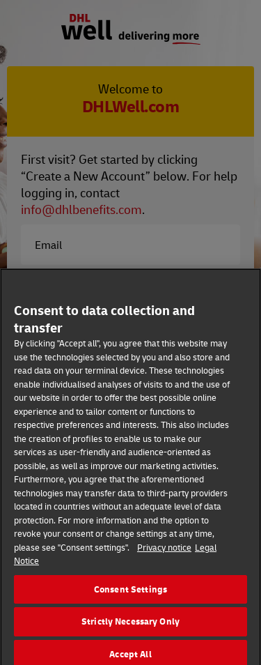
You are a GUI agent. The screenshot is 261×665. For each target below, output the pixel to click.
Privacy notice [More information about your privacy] (164, 550)
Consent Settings (130, 592)
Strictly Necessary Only (130, 624)
